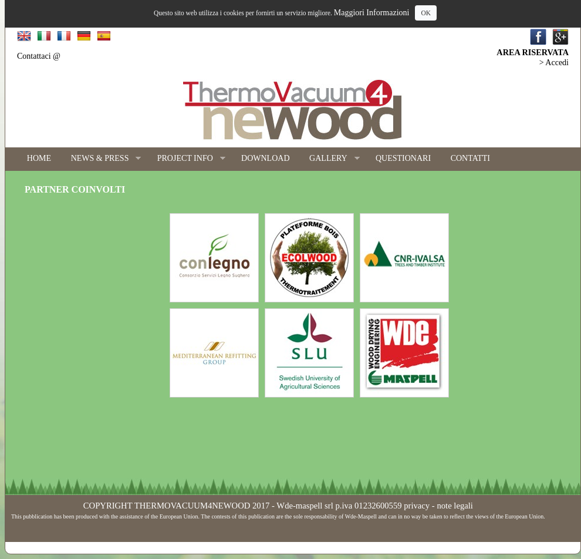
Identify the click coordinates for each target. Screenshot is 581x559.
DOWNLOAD (265, 158)
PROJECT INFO (186, 159)
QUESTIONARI (403, 158)
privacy (417, 505)
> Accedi (554, 62)
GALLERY (329, 159)
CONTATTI (470, 158)
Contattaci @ (38, 56)
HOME (39, 158)
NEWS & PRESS (101, 159)
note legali (454, 505)
